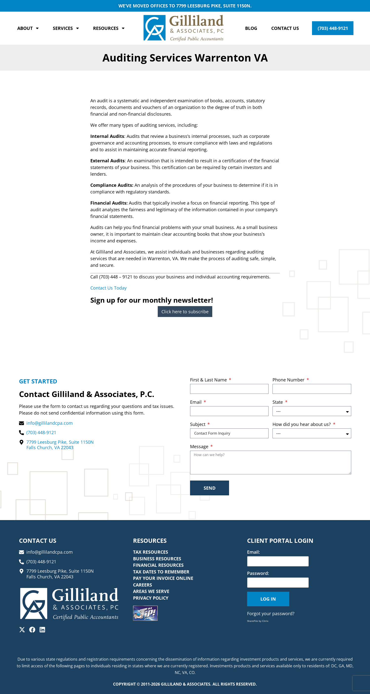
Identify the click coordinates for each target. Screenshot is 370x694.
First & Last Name (209, 380)
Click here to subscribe (185, 312)
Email (196, 402)
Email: (253, 552)
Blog (251, 28)
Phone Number (289, 380)
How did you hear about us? (302, 424)
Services (66, 28)
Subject (198, 424)
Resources (109, 28)
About (28, 28)
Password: (258, 573)
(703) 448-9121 (333, 28)
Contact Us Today (108, 288)
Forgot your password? (270, 613)
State (278, 402)
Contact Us (285, 28)
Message (200, 446)
